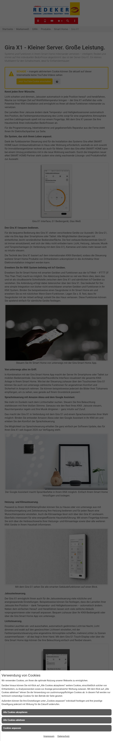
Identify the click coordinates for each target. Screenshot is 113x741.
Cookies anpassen (12, 728)
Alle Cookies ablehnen (14, 720)
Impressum (48, 736)
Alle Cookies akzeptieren (15, 712)
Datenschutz (64, 736)
